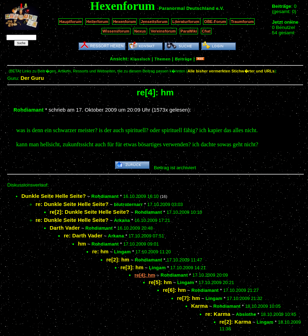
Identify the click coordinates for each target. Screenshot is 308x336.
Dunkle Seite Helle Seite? (53, 196)
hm (82, 244)
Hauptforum (70, 21)
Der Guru (32, 78)
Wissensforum (116, 31)
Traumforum (242, 21)
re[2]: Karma (235, 322)
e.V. (220, 8)
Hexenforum (124, 21)
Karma (199, 306)
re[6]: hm (174, 290)
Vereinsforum (163, 31)
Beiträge (183, 59)
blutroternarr (128, 204)
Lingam (122, 251)
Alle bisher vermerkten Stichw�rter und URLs (230, 71)
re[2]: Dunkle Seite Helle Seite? (89, 212)
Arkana (122, 220)
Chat (206, 31)
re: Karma (217, 314)
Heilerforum (97, 21)
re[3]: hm (131, 267)
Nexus (140, 31)
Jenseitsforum (154, 21)
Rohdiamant (28, 110)
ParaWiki (189, 31)
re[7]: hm (188, 298)
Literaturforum (185, 21)
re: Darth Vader (83, 235)
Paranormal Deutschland (187, 8)
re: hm (100, 251)
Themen (162, 59)
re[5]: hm (160, 282)
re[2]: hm (117, 260)
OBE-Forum (215, 21)
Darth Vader (65, 228)
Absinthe (246, 314)
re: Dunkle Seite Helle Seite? (71, 204)
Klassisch (140, 59)
